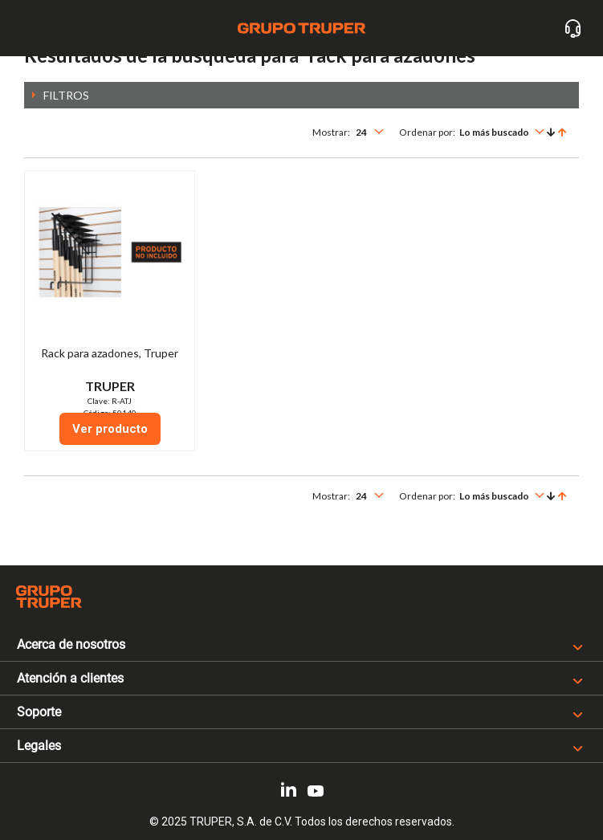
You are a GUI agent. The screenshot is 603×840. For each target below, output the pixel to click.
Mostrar (330, 132)
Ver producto (110, 429)
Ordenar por (426, 132)
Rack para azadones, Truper (109, 353)
